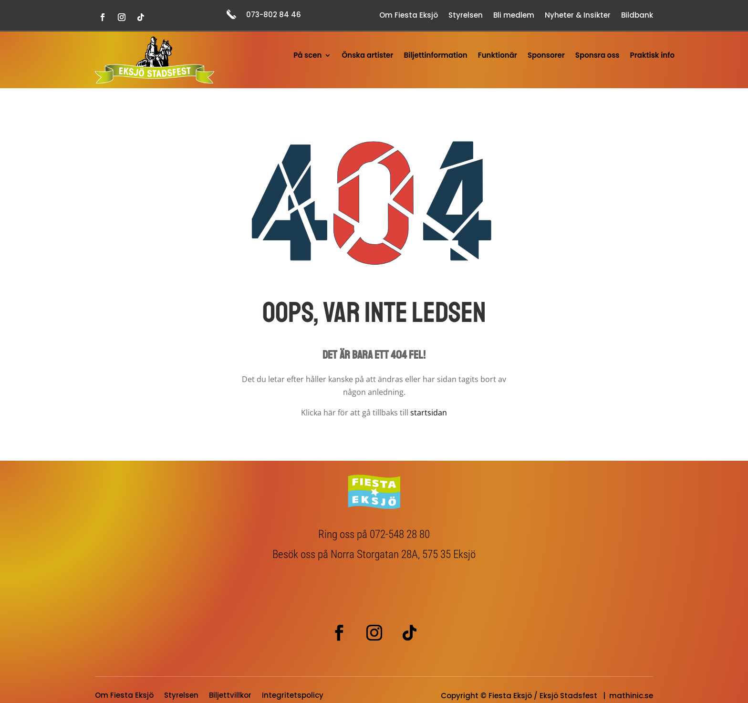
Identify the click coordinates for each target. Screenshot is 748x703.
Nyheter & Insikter (578, 16)
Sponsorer (546, 56)
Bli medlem (513, 16)
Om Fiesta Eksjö (408, 16)
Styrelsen (465, 16)
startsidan (428, 412)
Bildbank (637, 16)
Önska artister (367, 56)
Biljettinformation (435, 56)
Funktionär (497, 56)
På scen (307, 56)
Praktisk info (652, 56)
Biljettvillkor (230, 696)
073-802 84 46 (273, 15)
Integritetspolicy (292, 696)
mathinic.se (631, 696)
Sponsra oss (597, 56)
